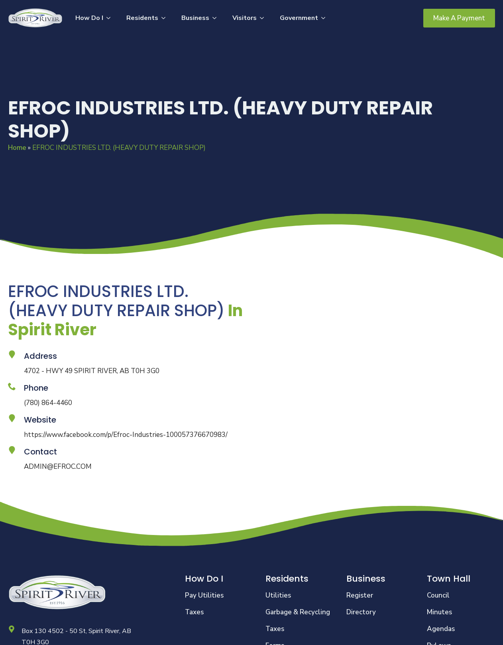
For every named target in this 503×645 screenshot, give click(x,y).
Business (195, 18)
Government (299, 18)
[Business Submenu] (216, 18)
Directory (361, 612)
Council (438, 595)
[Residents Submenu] (165, 18)
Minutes (439, 612)
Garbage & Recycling (297, 612)
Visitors (244, 18)
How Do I (89, 18)
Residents (142, 18)
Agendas (441, 628)
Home (17, 147)
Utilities (278, 595)
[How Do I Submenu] (110, 18)
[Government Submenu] (325, 18)
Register (359, 595)
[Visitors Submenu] (264, 18)
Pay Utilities (204, 595)
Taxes (194, 612)
